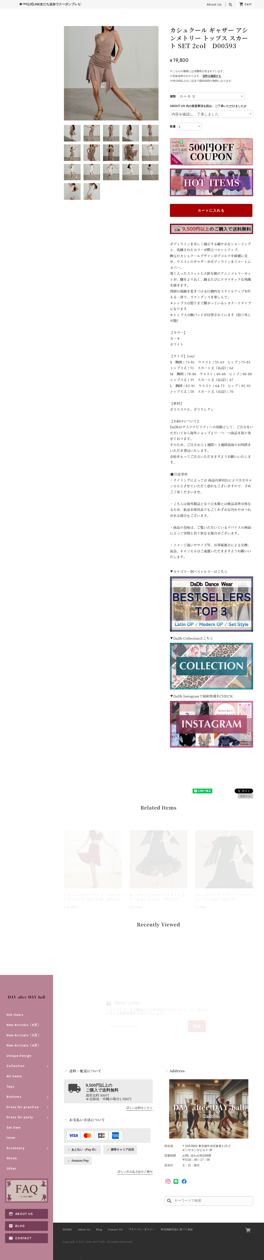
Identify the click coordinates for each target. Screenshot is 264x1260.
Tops (10, 1086)
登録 (197, 1026)
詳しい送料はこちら (139, 1108)
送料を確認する (211, 75)
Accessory (16, 1148)
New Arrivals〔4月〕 (24, 1045)
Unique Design (19, 1056)
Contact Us (115, 1229)
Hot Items (15, 1015)
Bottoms (14, 1097)
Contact (23, 1238)
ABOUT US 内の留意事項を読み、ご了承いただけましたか (208, 106)
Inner (11, 1137)
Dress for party (20, 1117)
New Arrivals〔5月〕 (24, 1035)
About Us (214, 4)
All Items (14, 1076)
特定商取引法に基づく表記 (177, 1229)
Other (11, 1168)
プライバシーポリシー (141, 1229)
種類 (173, 96)
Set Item (14, 1127)
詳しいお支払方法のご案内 (135, 1172)
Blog (20, 1226)
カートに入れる (211, 210)
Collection (16, 1066)
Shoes (12, 1158)
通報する (245, 796)
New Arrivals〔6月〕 (24, 1025)
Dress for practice (23, 1107)
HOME (67, 1229)
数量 (173, 126)
